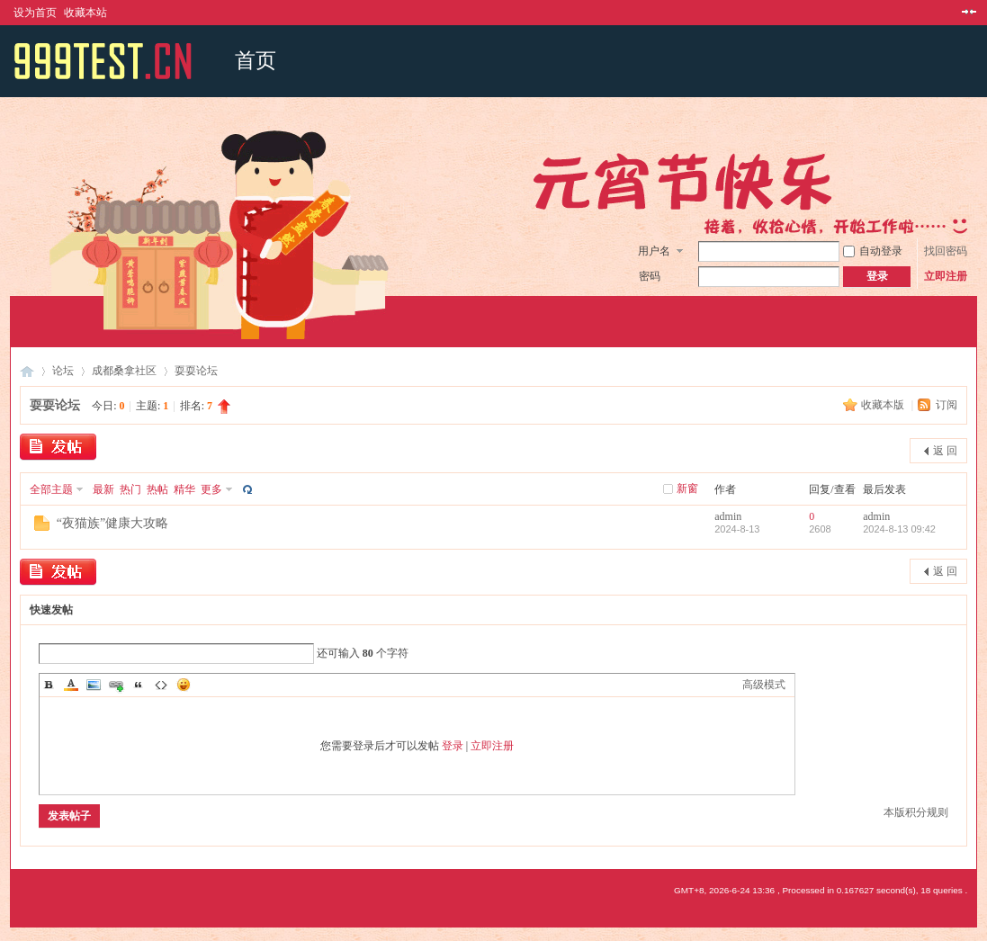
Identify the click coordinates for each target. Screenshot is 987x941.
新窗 (687, 488)
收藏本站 (85, 12)
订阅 (946, 405)
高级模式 (763, 684)
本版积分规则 (916, 812)
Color (71, 685)
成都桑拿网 (27, 371)
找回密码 (945, 251)
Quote (139, 685)
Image (94, 685)
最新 (103, 489)
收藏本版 (884, 405)
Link (116, 685)
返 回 (945, 450)
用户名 (654, 251)
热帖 (157, 489)
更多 (211, 489)
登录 (452, 745)
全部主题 (51, 489)
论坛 (63, 370)
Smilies (184, 685)
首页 (255, 60)
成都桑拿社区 (124, 370)
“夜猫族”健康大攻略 (112, 523)
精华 (184, 489)
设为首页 (35, 12)
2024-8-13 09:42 (899, 529)
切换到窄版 (966, 12)
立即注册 (945, 276)
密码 (649, 276)
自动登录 (872, 251)
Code (161, 685)
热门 (130, 489)
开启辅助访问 (951, 12)
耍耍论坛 (196, 370)
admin (727, 516)
